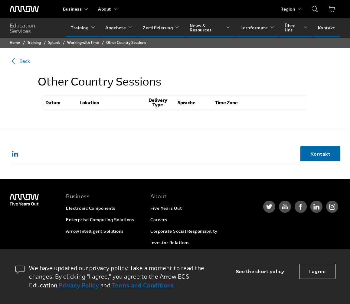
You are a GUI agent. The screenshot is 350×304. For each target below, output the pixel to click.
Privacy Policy (79, 285)
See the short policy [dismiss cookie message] (260, 271)
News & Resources (201, 28)
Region (287, 9)
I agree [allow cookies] (317, 271)
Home (15, 42)
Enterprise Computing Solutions (100, 219)
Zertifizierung (158, 28)
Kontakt (326, 28)
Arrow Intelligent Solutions (95, 231)
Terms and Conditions (143, 285)
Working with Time (83, 42)
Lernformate (254, 28)
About (104, 9)
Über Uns (290, 28)
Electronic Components (91, 208)
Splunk (54, 42)
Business (72, 9)
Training (79, 28)
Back (20, 61)
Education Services (22, 28)
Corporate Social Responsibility (184, 231)
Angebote (115, 28)
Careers (158, 219)
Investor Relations (169, 242)
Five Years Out (166, 208)
